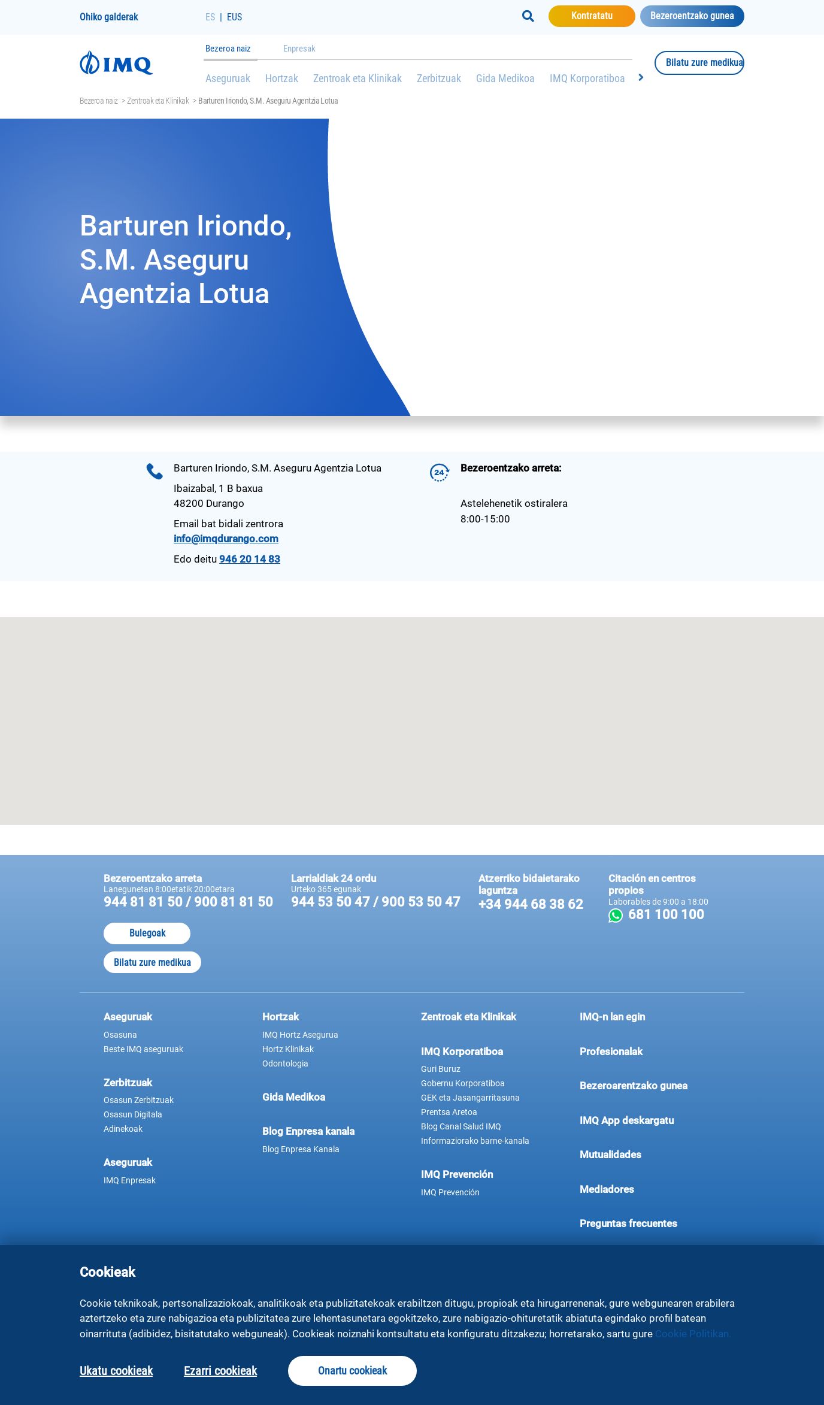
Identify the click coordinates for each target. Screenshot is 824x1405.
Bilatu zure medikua (705, 62)
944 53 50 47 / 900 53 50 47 (376, 902)
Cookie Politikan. (693, 1334)
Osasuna (120, 1035)
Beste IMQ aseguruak (143, 1049)
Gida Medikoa (505, 78)
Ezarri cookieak (220, 1371)
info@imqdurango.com (226, 539)
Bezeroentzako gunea (692, 16)
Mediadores (650, 1188)
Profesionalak (650, 1050)
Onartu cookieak (352, 1370)
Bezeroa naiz (228, 48)
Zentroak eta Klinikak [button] (468, 1017)
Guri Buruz (441, 1069)
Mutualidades (610, 1155)
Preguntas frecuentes (650, 1222)
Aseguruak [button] (128, 1017)
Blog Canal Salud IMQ (461, 1126)
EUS (234, 17)
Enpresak (299, 48)
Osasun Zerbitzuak (139, 1100)
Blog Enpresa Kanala (301, 1149)
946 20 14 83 (249, 559)
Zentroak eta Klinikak (357, 78)
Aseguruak (227, 78)
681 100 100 (672, 914)
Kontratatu (603, 16)
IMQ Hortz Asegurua (300, 1035)
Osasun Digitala (133, 1114)
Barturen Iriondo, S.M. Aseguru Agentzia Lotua (268, 100)
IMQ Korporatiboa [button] (462, 1051)
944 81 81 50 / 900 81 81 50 (188, 902)
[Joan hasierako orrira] (142, 62)
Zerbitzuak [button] (128, 1083)
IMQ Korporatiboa (587, 78)
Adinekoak (123, 1129)
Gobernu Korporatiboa (463, 1083)
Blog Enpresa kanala (308, 1131)
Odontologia (285, 1063)
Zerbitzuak (439, 78)
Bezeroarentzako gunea (650, 1085)
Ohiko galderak (109, 17)
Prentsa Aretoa (449, 1112)
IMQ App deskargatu (650, 1119)
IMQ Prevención (457, 1174)
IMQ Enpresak (130, 1180)
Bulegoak (147, 933)
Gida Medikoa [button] (293, 1097)
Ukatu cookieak (116, 1371)
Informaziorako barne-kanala (475, 1141)
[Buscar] (528, 16)
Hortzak (281, 78)
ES (210, 17)
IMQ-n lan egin (612, 1017)
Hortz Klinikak (288, 1049)
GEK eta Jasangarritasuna (470, 1097)
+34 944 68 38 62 (530, 904)
